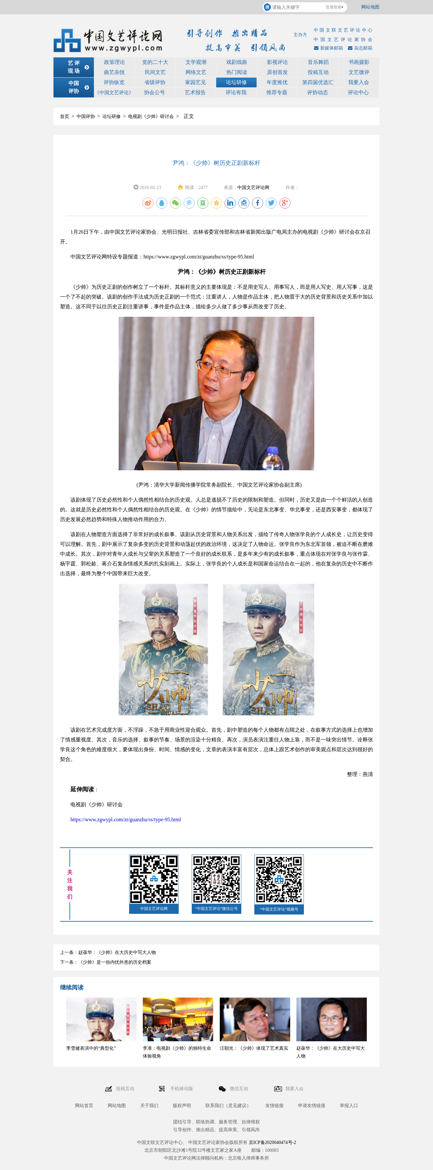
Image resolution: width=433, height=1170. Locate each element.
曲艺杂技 (114, 72)
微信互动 (239, 1088)
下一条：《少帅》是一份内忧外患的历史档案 (105, 962)
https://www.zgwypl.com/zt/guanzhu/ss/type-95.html (125, 819)
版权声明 (182, 1105)
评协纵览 (114, 82)
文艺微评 (359, 72)
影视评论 (277, 62)
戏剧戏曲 (236, 62)
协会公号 (154, 92)
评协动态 (317, 92)
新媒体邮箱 (327, 48)
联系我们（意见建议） (228, 1105)
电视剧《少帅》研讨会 (151, 116)
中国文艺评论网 (253, 187)
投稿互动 (318, 72)
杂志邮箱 (359, 48)
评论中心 (358, 92)
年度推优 (277, 82)
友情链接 (274, 1105)
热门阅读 (236, 72)
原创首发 (277, 72)
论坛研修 (236, 82)
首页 (64, 116)
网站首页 (84, 1105)
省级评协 (154, 82)
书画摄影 (359, 62)
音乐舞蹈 (318, 62)
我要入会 (358, 82)
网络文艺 (196, 72)
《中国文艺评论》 (114, 92)
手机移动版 (182, 1088)
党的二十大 (155, 62)
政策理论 (114, 62)
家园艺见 (195, 82)
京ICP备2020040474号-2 (272, 1142)
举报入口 (349, 1105)
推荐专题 (276, 92)
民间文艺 (155, 72)
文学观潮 (196, 62)
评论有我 (236, 92)
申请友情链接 (311, 1105)
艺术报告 (195, 92)
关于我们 (149, 1105)
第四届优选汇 (318, 82)
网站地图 (370, 7)
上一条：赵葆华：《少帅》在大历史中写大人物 (108, 952)
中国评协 (86, 116)
